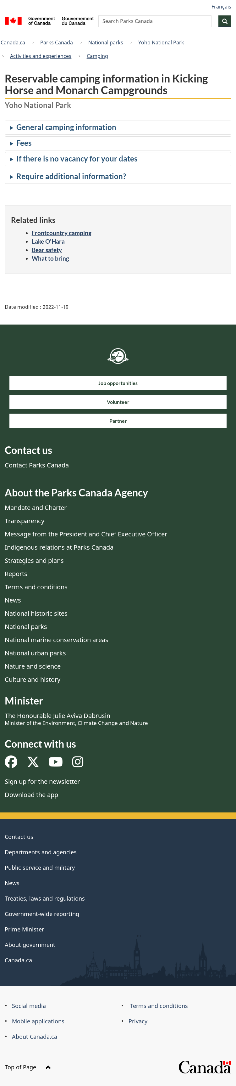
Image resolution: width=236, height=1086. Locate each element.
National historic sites (36, 613)
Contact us (19, 836)
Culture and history (32, 679)
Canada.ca (13, 42)
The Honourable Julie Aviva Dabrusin (76, 719)
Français (221, 6)
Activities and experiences (40, 56)
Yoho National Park (161, 42)
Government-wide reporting (42, 914)
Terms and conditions (36, 587)
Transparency (24, 521)
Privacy (138, 1021)
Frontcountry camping (61, 232)
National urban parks (35, 653)
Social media (29, 1006)
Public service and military (40, 867)
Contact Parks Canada (37, 465)
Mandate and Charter (36, 507)
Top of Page (28, 1067)
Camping (97, 56)
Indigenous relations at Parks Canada (59, 547)
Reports (16, 573)
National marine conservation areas (56, 640)
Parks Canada (56, 42)
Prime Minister (24, 929)
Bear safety (47, 249)
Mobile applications (38, 1021)
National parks (105, 42)
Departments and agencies (41, 852)
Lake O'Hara (48, 241)
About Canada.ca (34, 1036)
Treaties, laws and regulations (45, 898)
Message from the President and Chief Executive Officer (86, 534)
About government (30, 944)
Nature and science (33, 666)
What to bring (50, 258)
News (13, 600)
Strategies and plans (34, 560)
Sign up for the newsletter (42, 781)
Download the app (31, 794)
